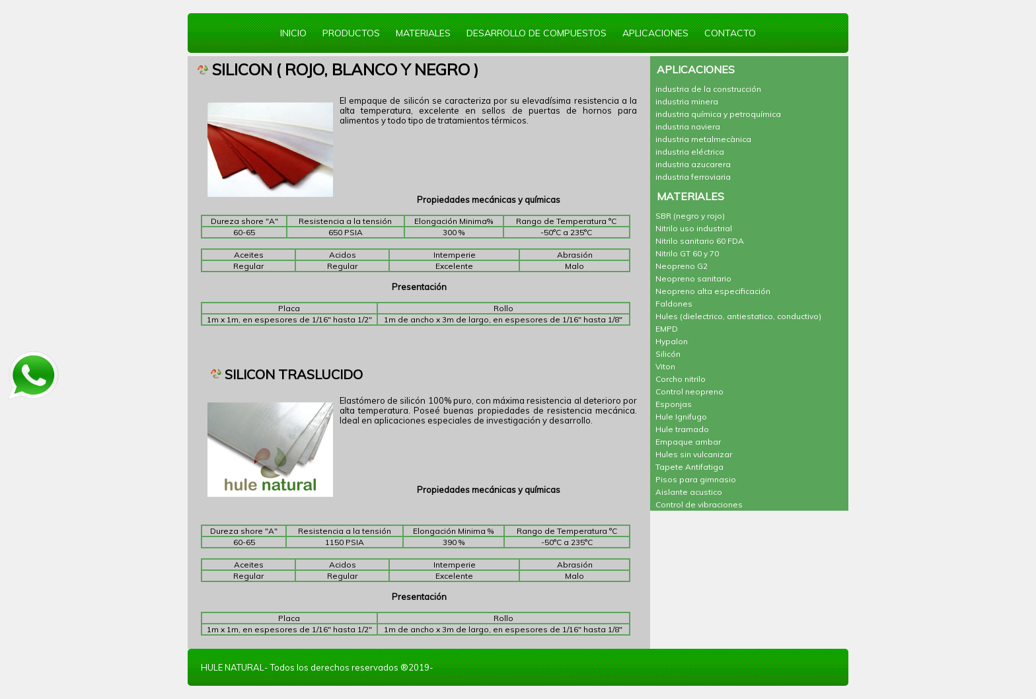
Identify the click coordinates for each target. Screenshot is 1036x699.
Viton (665, 366)
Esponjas (673, 404)
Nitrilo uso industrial (693, 228)
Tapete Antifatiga (689, 467)
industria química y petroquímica (718, 114)
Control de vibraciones (699, 504)
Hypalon (671, 341)
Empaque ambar (688, 442)
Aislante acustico (688, 492)
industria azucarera (693, 164)
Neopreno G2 (681, 266)
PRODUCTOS (351, 33)
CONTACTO (730, 33)
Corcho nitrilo (680, 379)
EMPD (666, 329)
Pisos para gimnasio (695, 479)
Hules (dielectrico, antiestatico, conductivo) (738, 316)
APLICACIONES (655, 33)
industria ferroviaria (693, 177)
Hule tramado (682, 429)
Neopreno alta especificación (712, 291)
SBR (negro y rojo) (690, 216)
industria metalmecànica (703, 139)
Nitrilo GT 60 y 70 (687, 253)
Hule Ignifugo (681, 417)
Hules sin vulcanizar (693, 454)
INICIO (293, 33)
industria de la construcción (708, 89)
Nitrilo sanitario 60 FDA (699, 241)
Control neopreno (689, 391)
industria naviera (687, 126)
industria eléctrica (689, 152)
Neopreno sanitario (693, 278)
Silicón (668, 354)
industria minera (686, 101)
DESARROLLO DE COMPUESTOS (536, 33)
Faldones (673, 304)
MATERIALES (423, 33)
